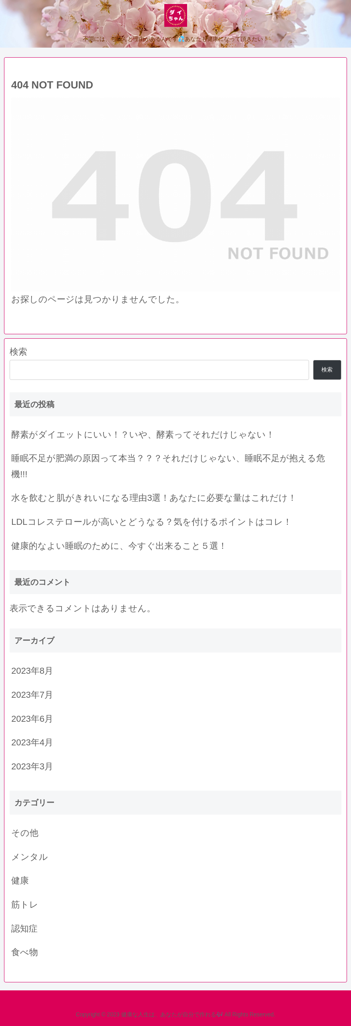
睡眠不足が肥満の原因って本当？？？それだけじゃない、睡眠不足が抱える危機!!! (168, 466)
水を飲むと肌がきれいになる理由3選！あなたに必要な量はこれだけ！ (154, 498)
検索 (18, 352)
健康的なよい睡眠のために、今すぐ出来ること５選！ (119, 546)
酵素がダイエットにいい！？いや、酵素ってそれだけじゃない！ (143, 435)
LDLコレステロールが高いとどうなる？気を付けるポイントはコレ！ (151, 522)
